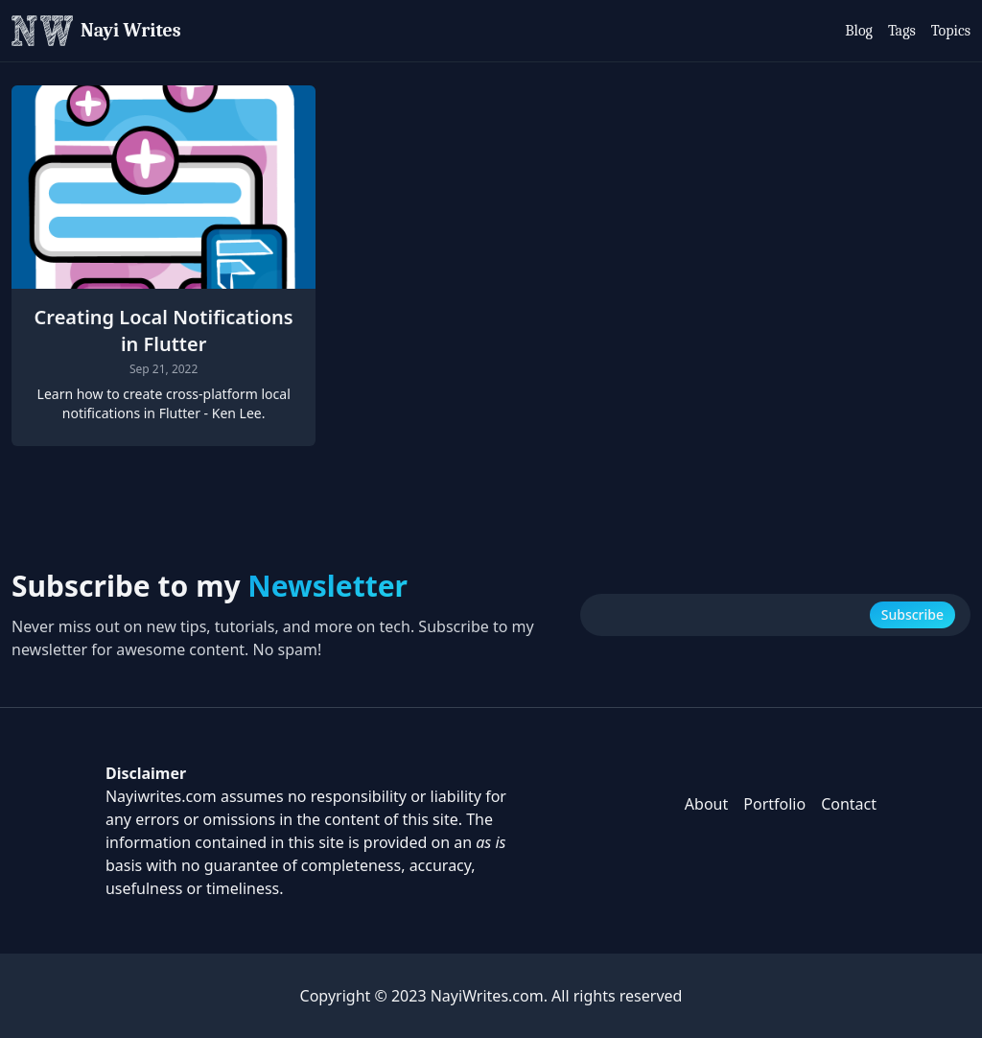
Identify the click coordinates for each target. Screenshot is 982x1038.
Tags (902, 30)
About (706, 803)
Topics (950, 30)
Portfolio (774, 803)
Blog (859, 30)
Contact (849, 803)
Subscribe (912, 614)
